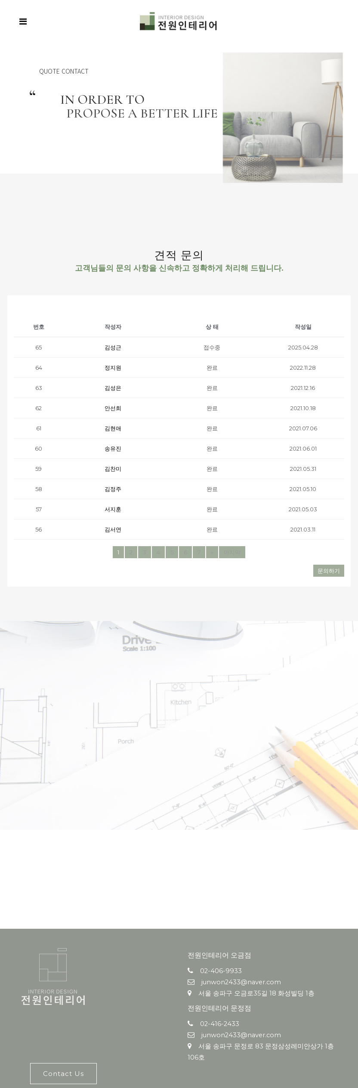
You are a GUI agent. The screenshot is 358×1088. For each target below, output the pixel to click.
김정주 (113, 488)
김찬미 (113, 468)
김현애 (113, 428)
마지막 (232, 552)
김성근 (113, 347)
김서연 (113, 529)
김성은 (113, 387)
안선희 (113, 408)
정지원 (113, 367)
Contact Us (63, 1073)
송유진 (113, 448)
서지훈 (113, 509)
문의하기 (329, 570)
